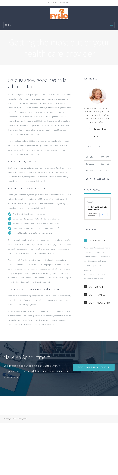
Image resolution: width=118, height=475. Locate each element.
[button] (97, 240)
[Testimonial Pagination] (94, 136)
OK (103, 215)
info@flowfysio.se (64, 3)
